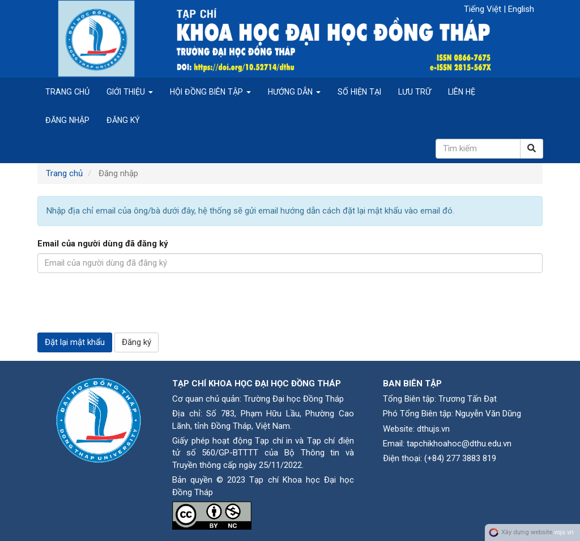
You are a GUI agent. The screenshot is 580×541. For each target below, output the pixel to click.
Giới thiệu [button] (129, 91)
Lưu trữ (414, 91)
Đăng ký (123, 120)
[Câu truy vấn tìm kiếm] (478, 149)
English (521, 9)
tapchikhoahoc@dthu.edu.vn (459, 443)
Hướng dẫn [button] (294, 91)
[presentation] (123, 304)
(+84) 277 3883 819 (460, 458)
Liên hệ (461, 91)
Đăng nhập (67, 120)
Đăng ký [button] (136, 342)
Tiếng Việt (484, 9)
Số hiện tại (359, 91)
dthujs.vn (433, 429)
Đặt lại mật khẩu (75, 342)
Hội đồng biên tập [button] (210, 91)
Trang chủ (67, 91)
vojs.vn (564, 532)
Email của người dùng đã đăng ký (102, 243)
